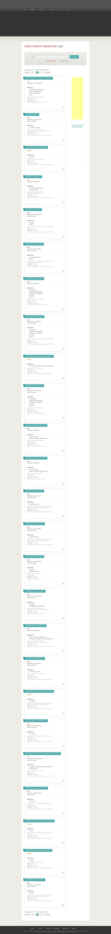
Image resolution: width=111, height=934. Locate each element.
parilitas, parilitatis (34, 557)
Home (24, 9)
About (68, 9)
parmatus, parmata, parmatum (39, 356)
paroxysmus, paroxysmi (36, 721)
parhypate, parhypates (35, 626)
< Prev (26, 72)
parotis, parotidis (33, 177)
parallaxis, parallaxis (35, 880)
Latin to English (52, 61)
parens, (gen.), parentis (36, 147)
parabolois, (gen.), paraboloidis (39, 691)
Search (33, 9)
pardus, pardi (31, 114)
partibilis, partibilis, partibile (38, 850)
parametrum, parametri (36, 788)
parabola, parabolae (34, 386)
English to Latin (64, 61)
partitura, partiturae (34, 524)
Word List (42, 9)
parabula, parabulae (34, 317)
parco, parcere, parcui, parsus (38, 78)
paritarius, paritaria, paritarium (39, 821)
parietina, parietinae (34, 659)
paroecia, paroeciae (34, 244)
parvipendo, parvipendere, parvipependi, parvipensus (42, 753)
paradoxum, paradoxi (35, 591)
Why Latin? (60, 9)
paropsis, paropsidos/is (36, 458)
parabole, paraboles (34, 279)
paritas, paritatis (33, 210)
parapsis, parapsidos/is (36, 425)
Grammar (51, 9)
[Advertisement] (55, 26)
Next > (48, 72)
